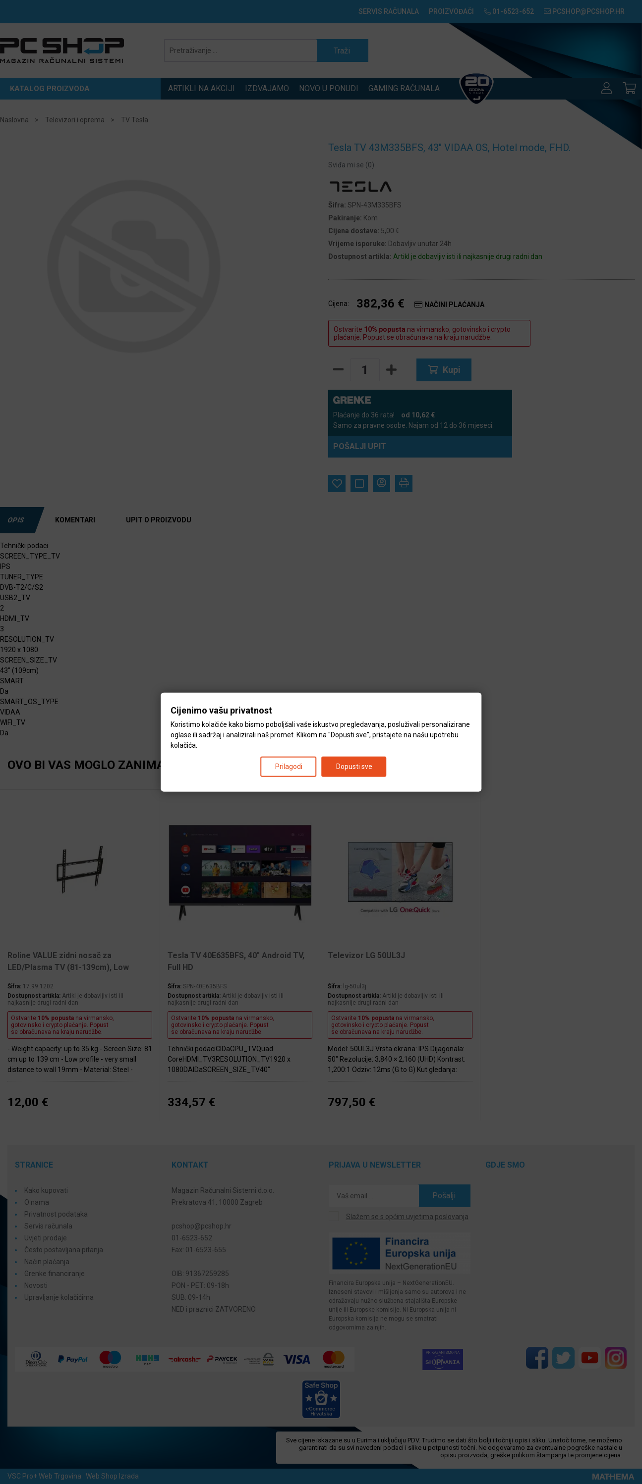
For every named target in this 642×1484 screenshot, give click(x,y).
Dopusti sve (354, 766)
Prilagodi (288, 766)
